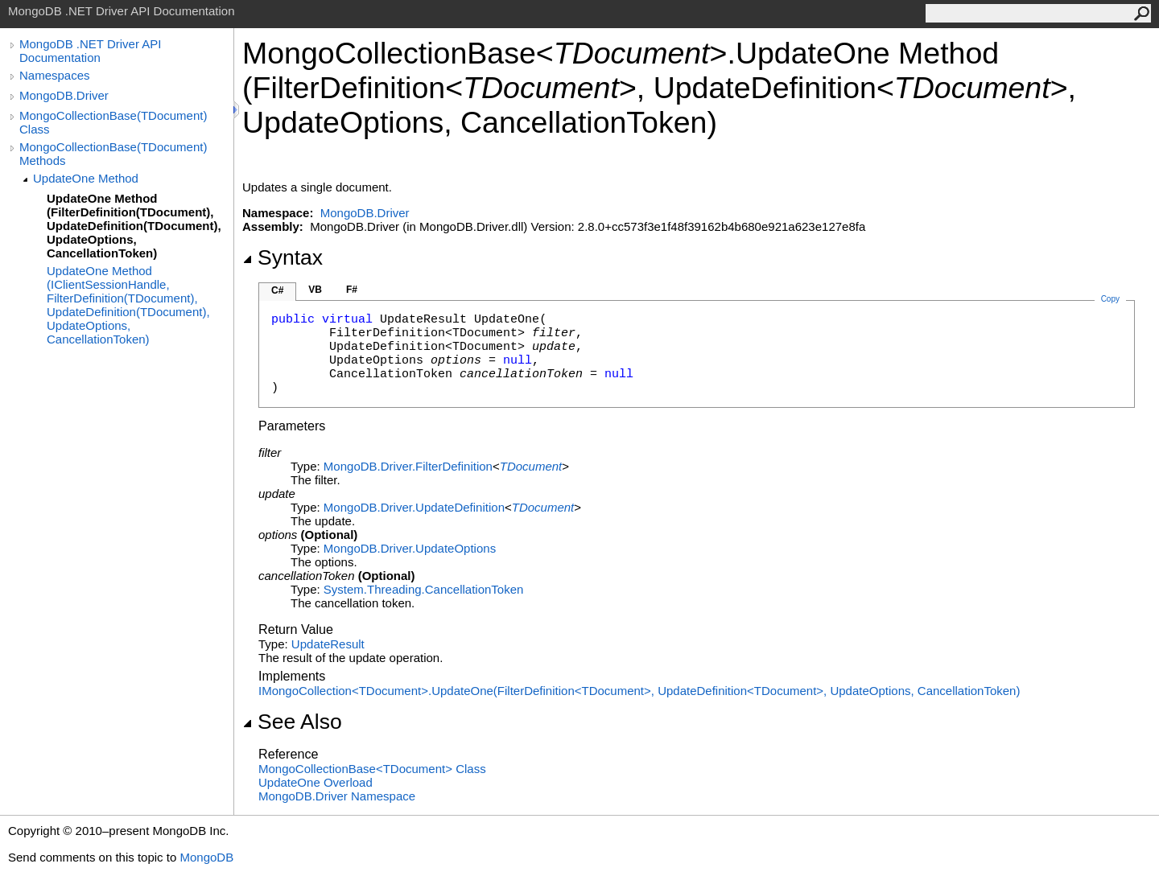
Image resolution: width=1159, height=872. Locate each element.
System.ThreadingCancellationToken (423, 589)
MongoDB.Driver (64, 95)
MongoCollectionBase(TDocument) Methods (113, 153)
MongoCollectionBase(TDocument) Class (113, 122)
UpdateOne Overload (315, 782)
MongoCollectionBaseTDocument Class (372, 768)
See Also (292, 722)
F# (351, 289)
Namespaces (54, 75)
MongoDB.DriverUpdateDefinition (414, 507)
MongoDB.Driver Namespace (336, 796)
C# (277, 290)
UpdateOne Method (85, 178)
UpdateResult (328, 644)
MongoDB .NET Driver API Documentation (90, 50)
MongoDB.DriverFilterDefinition (408, 466)
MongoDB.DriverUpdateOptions (410, 548)
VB (315, 289)
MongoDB (206, 857)
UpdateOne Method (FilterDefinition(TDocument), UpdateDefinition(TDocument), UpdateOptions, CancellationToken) (134, 225)
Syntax (282, 257)
